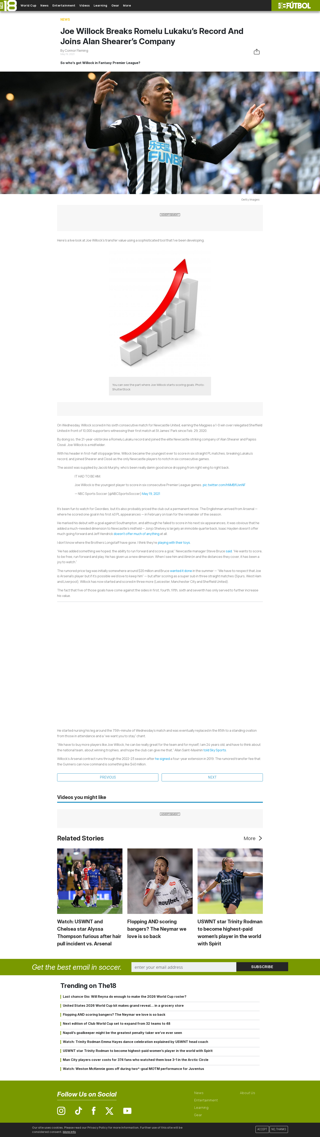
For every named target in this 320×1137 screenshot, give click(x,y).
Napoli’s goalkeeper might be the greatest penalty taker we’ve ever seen (122, 1033)
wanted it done (181, 570)
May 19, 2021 (151, 493)
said (229, 551)
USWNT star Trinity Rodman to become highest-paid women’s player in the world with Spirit (138, 1051)
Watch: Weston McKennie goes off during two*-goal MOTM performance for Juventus (133, 1069)
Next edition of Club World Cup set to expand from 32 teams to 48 (116, 1024)
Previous (108, 777)
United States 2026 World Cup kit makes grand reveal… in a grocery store (123, 1006)
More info (69, 1132)
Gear (130, 6)
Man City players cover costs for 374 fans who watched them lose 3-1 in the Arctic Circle (135, 1060)
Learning (113, 6)
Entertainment (71, 6)
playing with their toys (174, 542)
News (49, 6)
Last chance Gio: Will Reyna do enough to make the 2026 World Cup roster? (124, 997)
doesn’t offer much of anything (136, 533)
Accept (262, 1129)
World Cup (31, 6)
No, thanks (278, 1129)
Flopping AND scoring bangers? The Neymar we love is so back (156, 929)
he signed (162, 758)
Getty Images (250, 199)
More (145, 6)
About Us (247, 1093)
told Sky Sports (214, 750)
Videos (95, 6)
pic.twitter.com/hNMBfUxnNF (224, 485)
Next (212, 777)
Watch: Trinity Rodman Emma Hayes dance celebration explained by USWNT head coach (135, 1042)
